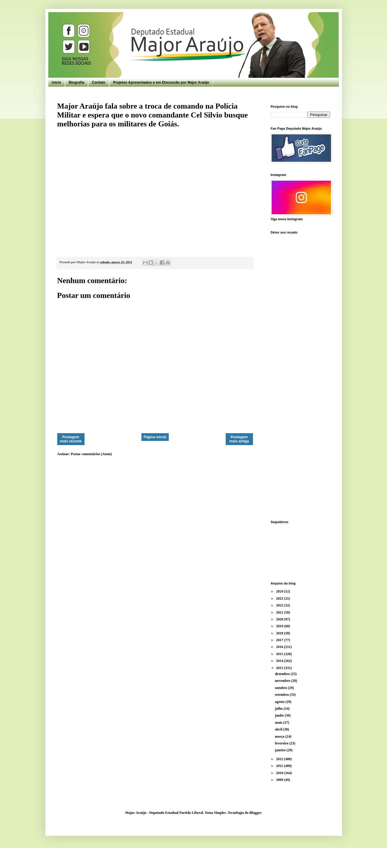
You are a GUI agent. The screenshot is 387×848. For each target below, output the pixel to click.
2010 (280, 773)
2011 (280, 766)
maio (279, 722)
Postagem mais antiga (239, 439)
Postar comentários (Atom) (91, 454)
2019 (280, 626)
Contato (98, 82)
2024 (280, 591)
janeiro (280, 750)
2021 (280, 612)
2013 (280, 668)
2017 (280, 640)
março (280, 736)
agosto (280, 702)
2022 (280, 605)
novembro (283, 681)
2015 (280, 654)
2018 (280, 633)
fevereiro (282, 743)
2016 (280, 647)
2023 (280, 598)
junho (280, 715)
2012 (280, 759)
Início (56, 82)
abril (279, 729)
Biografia (76, 82)
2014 (280, 661)
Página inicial (155, 437)
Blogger (255, 813)
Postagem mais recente (71, 439)
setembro (282, 695)
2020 (280, 619)
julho (279, 708)
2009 (280, 780)
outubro (281, 688)
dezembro (283, 674)
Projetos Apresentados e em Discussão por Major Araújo (161, 82)
